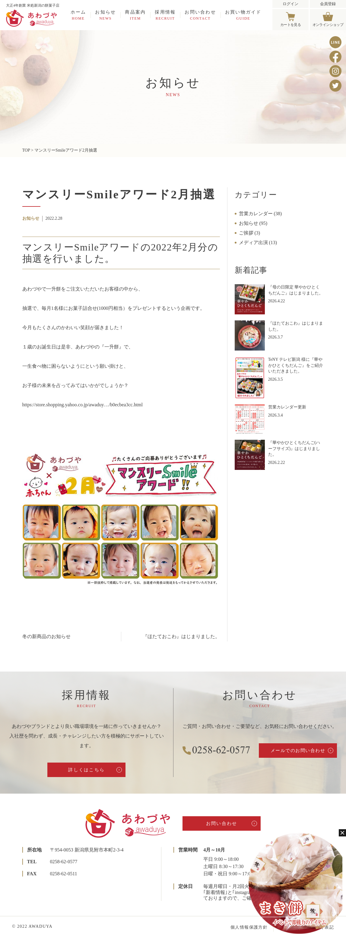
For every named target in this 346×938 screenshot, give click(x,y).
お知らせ (105, 15)
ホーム (78, 15)
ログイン (290, 4)
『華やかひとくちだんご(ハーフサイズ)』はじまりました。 (294, 448)
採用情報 (165, 15)
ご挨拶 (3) (249, 232)
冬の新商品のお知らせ (46, 636)
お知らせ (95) (253, 223)
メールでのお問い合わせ (298, 750)
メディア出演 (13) (258, 242)
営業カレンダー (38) (260, 213)
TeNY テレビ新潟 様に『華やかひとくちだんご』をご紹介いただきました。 (295, 365)
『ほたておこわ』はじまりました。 (181, 636)
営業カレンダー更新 (287, 407)
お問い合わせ (200, 15)
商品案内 (135, 15)
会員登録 (328, 4)
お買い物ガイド (243, 15)
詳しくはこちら (86, 769)
